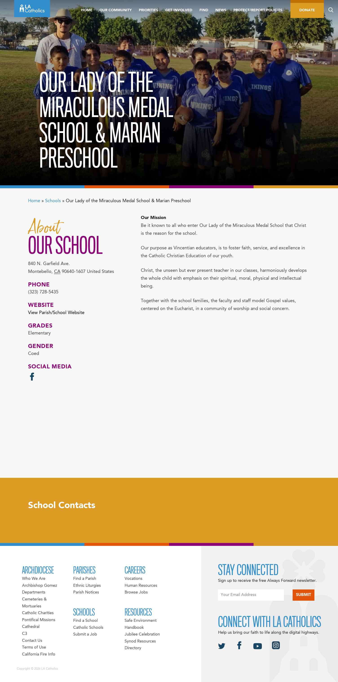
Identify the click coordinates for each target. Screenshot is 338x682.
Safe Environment (141, 621)
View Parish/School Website (56, 313)
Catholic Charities (38, 613)
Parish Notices (86, 592)
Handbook (134, 628)
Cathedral (31, 627)
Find (203, 10)
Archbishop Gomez (39, 586)
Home (86, 10)
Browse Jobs (136, 592)
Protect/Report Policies (257, 10)
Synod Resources (140, 641)
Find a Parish (84, 579)
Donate (307, 10)
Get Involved (178, 10)
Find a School (85, 621)
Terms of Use (34, 647)
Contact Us (32, 641)
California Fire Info (38, 654)
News (220, 10)
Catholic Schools (88, 628)
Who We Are (33, 579)
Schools (53, 201)
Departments (33, 592)
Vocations (133, 579)
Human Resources (141, 586)
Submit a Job (85, 634)
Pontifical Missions (38, 620)
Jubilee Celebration (142, 634)
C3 (24, 634)
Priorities (148, 10)
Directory (133, 648)
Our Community (115, 10)
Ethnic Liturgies (87, 586)
